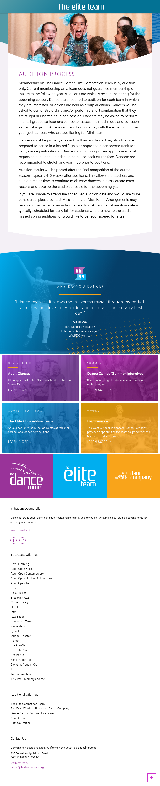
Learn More (20, 389)
